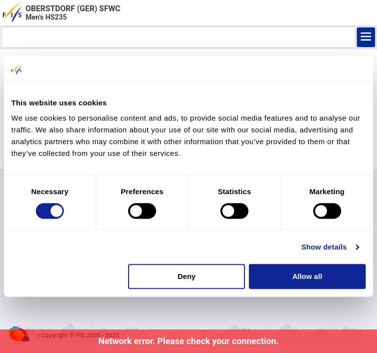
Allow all (307, 277)
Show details (324, 247)
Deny (187, 277)
